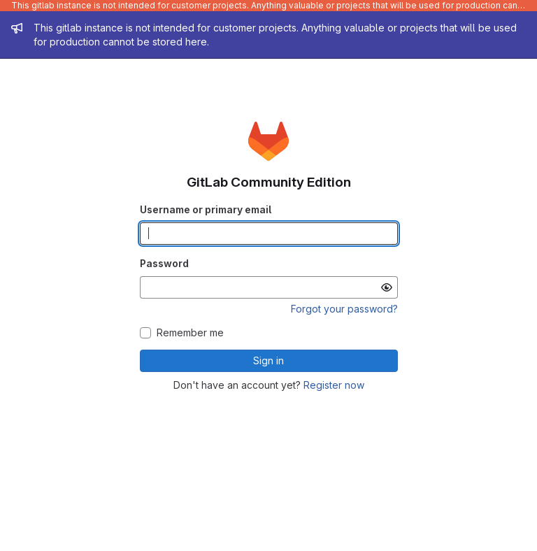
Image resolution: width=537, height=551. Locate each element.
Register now (333, 385)
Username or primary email (205, 209)
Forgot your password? (344, 309)
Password (164, 263)
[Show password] (386, 287)
